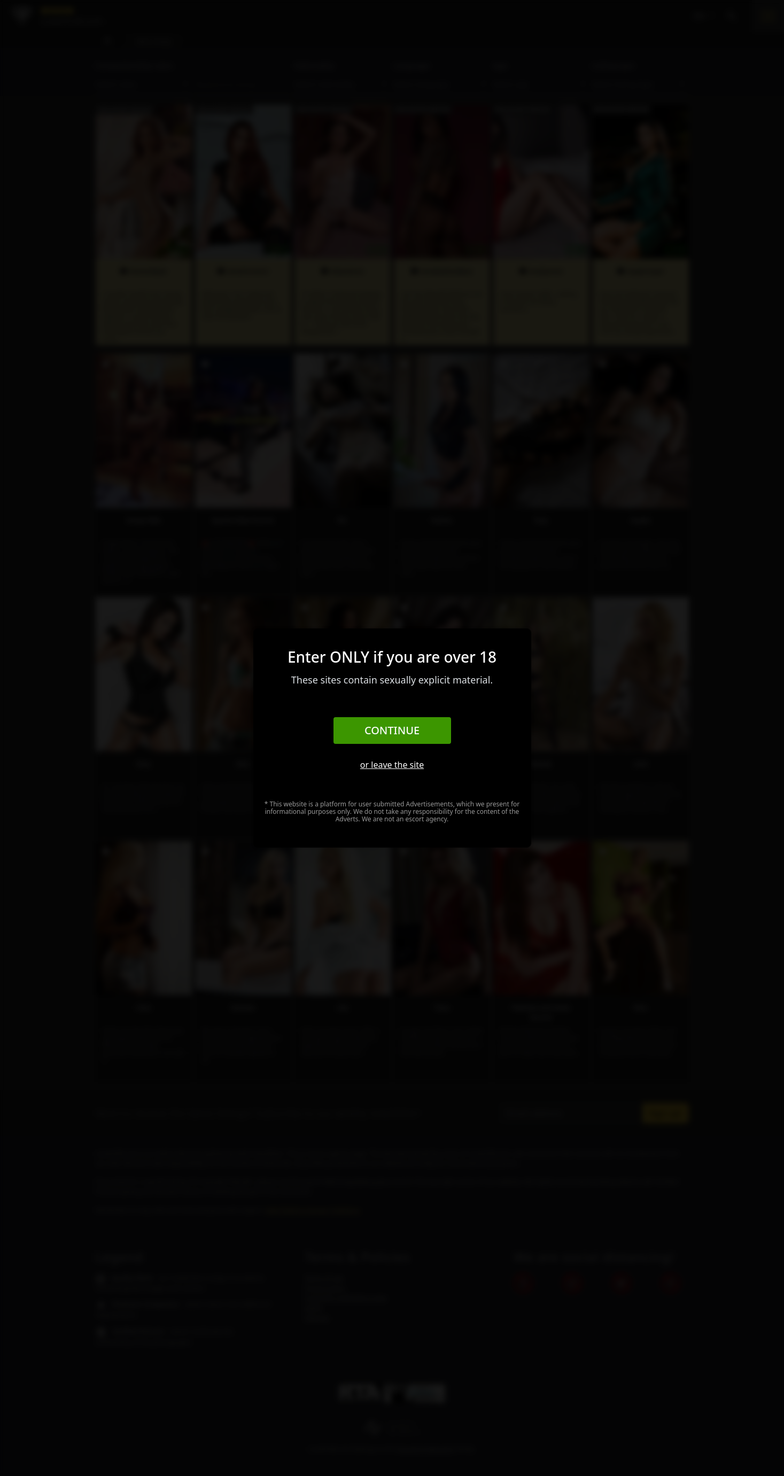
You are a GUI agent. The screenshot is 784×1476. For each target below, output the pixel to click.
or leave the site (392, 765)
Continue (392, 730)
